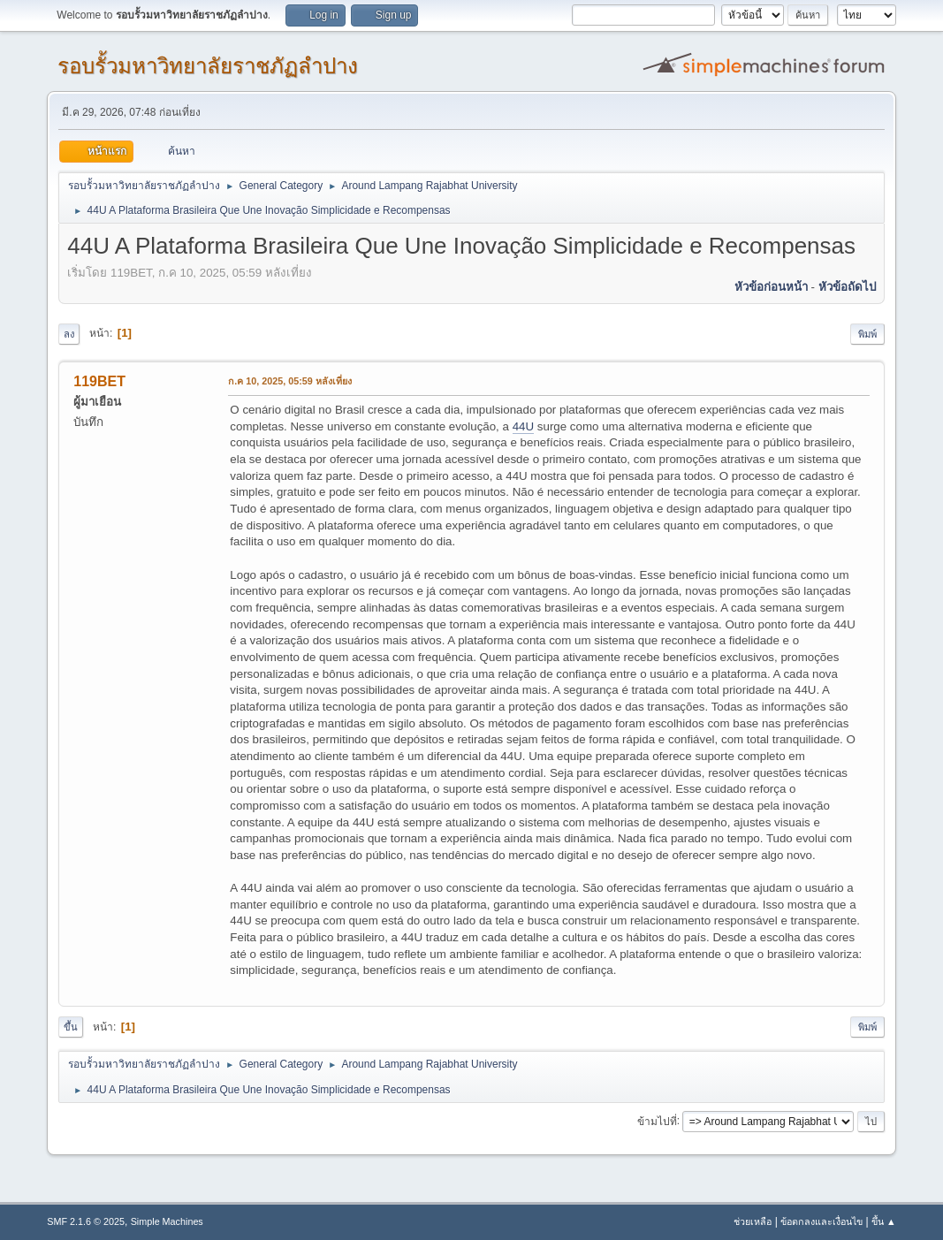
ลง (69, 334)
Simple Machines (167, 1221)
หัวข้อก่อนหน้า (771, 286)
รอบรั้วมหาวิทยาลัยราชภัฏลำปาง (207, 66)
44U (523, 426)
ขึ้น (71, 1027)
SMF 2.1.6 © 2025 (86, 1221)
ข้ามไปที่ (657, 1120)
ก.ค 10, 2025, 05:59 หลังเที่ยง (290, 381)
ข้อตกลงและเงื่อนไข (821, 1221)
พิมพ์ (867, 334)
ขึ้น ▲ (883, 1221)
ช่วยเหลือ (753, 1221)
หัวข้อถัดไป (847, 286)
